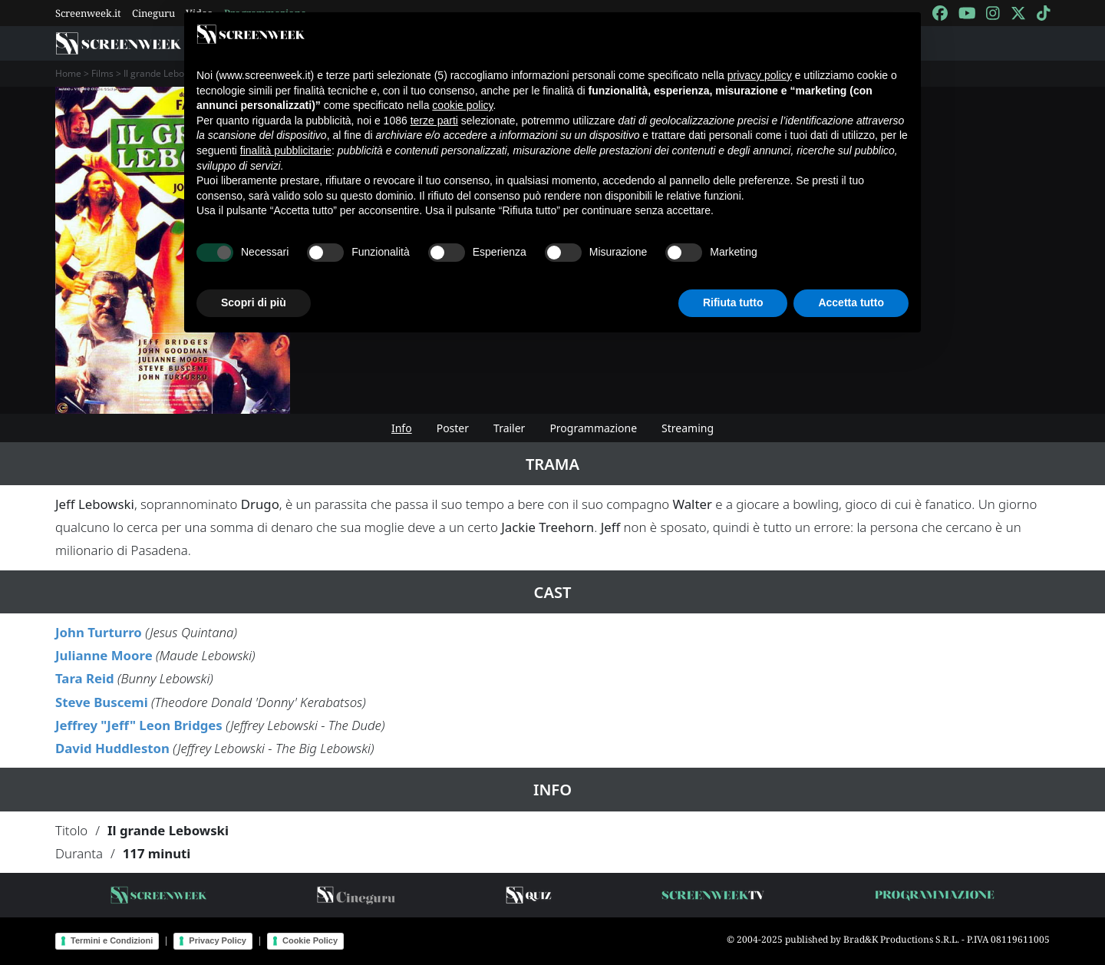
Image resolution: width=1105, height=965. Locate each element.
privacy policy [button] (759, 75)
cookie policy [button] (462, 105)
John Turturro (98, 632)
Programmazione (593, 428)
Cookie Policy (310, 940)
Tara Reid (84, 678)
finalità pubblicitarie (286, 150)
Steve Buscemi (101, 702)
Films (102, 73)
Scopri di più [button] (253, 302)
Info (401, 428)
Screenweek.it (88, 13)
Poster (453, 428)
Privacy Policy (217, 940)
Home (68, 73)
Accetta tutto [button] (851, 302)
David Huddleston (112, 748)
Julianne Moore (104, 655)
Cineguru (153, 13)
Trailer (509, 428)
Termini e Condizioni (112, 940)
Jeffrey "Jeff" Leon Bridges (139, 725)
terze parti (434, 120)
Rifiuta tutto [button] (733, 302)
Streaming (687, 428)
